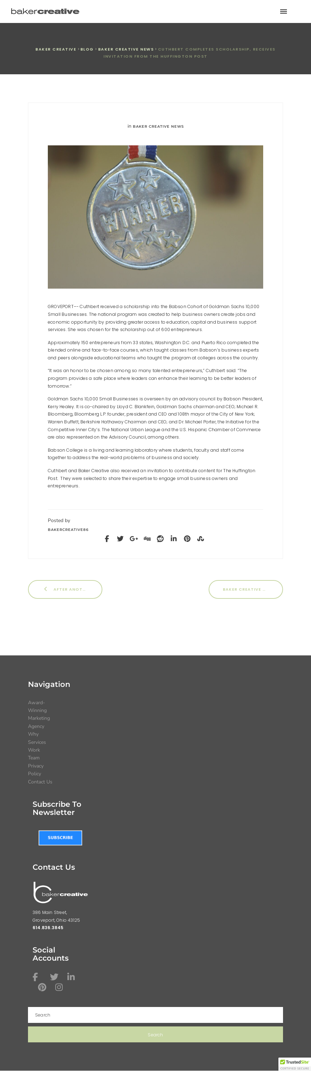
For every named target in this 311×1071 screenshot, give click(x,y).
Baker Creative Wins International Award (253, 589)
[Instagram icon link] (60, 987)
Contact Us (40, 781)
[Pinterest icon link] (43, 987)
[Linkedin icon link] (72, 977)
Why (33, 734)
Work (34, 750)
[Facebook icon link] (38, 977)
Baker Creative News (158, 126)
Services (37, 742)
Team (34, 757)
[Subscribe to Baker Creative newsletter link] (60, 838)
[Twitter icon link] (55, 977)
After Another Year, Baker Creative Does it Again (72, 589)
